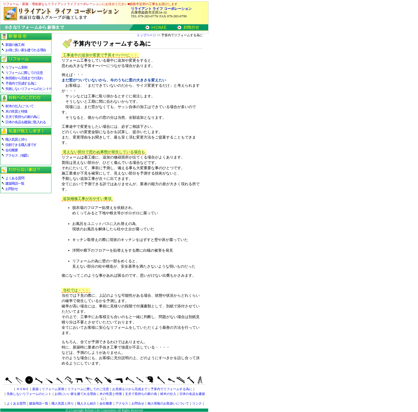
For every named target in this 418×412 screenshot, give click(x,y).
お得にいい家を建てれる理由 (75, 394)
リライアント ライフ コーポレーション (161, 9)
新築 (35, 389)
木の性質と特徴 (16, 111)
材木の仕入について (19, 106)
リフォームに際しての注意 (24, 73)
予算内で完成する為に (21, 83)
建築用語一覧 (14, 183)
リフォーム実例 (16, 67)
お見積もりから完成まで (129, 389)
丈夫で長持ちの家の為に (22, 117)
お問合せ (11, 189)
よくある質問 (14, 178)
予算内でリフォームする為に (171, 389)
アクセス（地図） (17, 155)
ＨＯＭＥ (22, 389)
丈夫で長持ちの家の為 (141, 394)
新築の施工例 (14, 45)
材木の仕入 (168, 394)
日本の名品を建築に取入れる (25, 122)
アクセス (121, 403)
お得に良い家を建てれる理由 (25, 50)
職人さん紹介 (86, 403)
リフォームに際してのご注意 (88, 389)
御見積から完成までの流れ (24, 78)
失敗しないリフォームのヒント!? (28, 89)
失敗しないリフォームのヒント (29, 394)
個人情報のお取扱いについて (168, 403)
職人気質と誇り (16, 139)
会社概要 (11, 150)
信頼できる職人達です (21, 145)
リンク (197, 403)
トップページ (146, 35)
